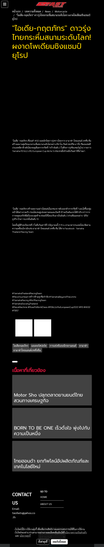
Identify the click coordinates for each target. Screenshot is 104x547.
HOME (43, 497)
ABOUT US (46, 504)
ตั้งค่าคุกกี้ (42, 541)
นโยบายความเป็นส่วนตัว (76, 532)
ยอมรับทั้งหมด (59, 541)
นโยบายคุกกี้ (25, 535)
